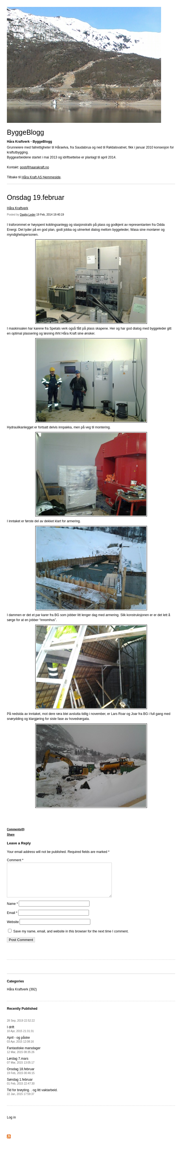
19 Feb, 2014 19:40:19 (50, 214)
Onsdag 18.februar (21, 1077)
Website (13, 929)
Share (11, 834)
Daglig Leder (28, 214)
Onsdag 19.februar (35, 197)
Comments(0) (16, 829)
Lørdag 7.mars (20, 1067)
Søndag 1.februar (21, 1088)
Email (12, 919)
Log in (11, 1124)
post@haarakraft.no (34, 167)
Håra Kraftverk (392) (22, 996)
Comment (15, 860)
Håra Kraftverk (17, 208)
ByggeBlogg (25, 132)
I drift (20, 1035)
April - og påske (20, 1046)
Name (12, 910)
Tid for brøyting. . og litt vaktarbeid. (32, 1098)
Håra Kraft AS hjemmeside (41, 177)
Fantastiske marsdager (23, 1056)
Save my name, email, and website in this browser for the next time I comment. (71, 938)
